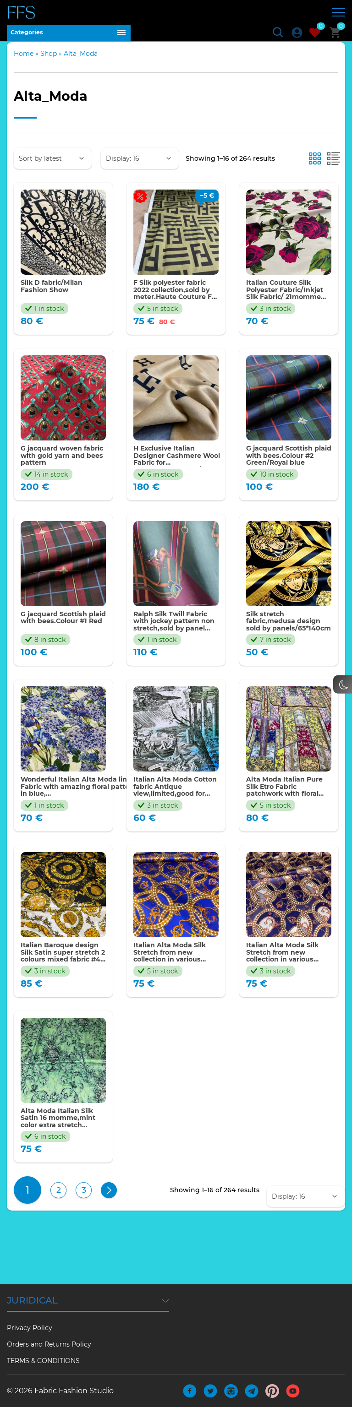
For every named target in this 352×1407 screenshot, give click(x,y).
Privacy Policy (29, 1328)
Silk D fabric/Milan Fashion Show (56, 296)
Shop (48, 62)
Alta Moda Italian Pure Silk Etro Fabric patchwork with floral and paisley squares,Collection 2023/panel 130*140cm (288, 805)
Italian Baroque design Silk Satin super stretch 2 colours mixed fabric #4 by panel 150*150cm (60, 973)
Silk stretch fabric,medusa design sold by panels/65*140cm (288, 636)
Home (23, 62)
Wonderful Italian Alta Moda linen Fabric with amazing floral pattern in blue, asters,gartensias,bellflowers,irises (87, 805)
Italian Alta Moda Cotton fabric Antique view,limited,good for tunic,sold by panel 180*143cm (175, 805)
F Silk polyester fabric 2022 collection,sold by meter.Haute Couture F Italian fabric (175, 300)
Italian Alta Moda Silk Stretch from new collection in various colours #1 (287, 973)
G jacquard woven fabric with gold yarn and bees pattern (61, 468)
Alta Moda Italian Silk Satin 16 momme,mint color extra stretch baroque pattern (63, 1142)
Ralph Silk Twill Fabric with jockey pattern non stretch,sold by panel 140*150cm (176, 636)
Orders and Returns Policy (49, 1344)
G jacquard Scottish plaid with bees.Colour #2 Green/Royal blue (283, 468)
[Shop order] (53, 166)
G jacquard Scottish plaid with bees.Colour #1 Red (58, 636)
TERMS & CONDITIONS (43, 1361)
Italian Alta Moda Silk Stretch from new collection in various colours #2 (174, 973)
